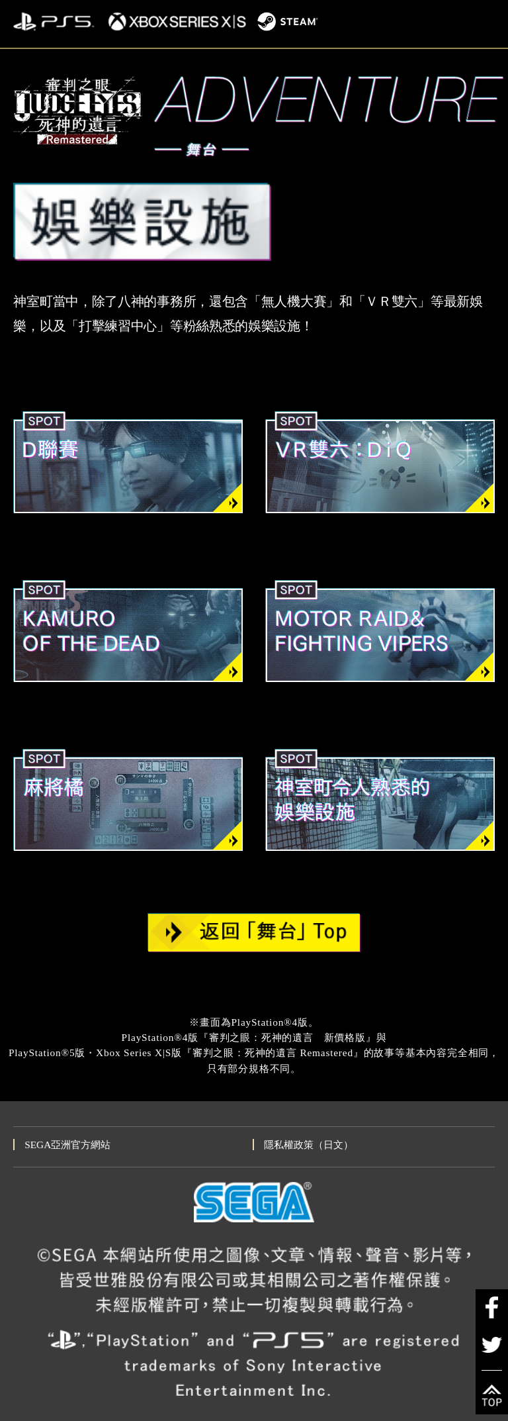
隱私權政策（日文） (308, 1144)
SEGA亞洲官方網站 (67, 1144)
